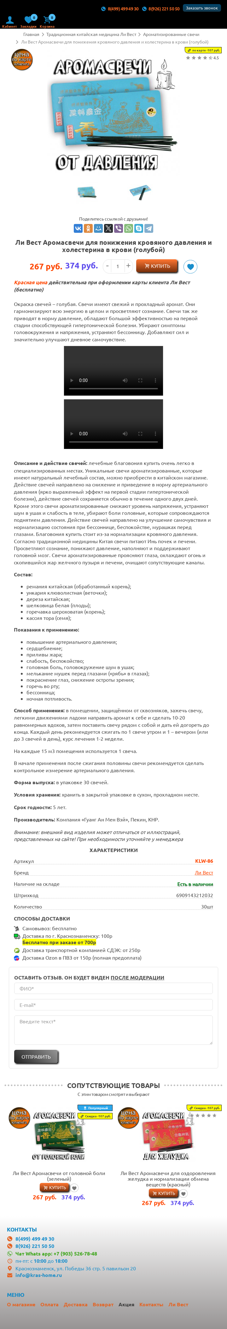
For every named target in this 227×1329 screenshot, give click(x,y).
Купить (160, 265)
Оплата (49, 1303)
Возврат (103, 1303)
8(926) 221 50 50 (161, 8)
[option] (87, 193)
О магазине (21, 1303)
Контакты (151, 1303)
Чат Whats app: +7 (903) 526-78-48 (56, 1252)
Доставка (76, 1303)
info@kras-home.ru (38, 1274)
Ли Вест (204, 871)
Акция (126, 1303)
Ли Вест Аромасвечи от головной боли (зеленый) (59, 1174)
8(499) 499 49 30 (120, 8)
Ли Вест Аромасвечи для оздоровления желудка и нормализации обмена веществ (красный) (168, 1177)
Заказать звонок (202, 7)
